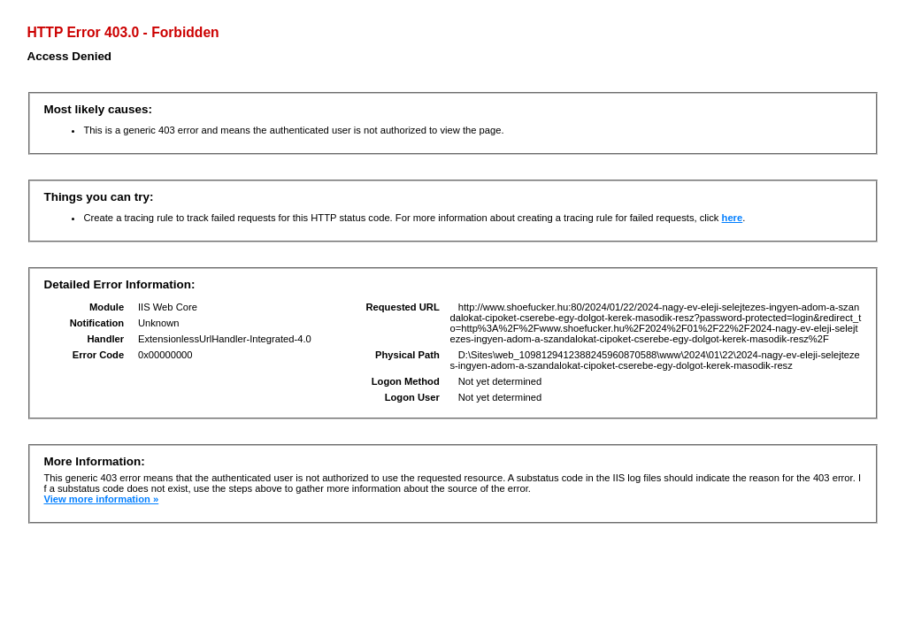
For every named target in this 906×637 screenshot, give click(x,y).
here (732, 217)
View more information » (100, 499)
